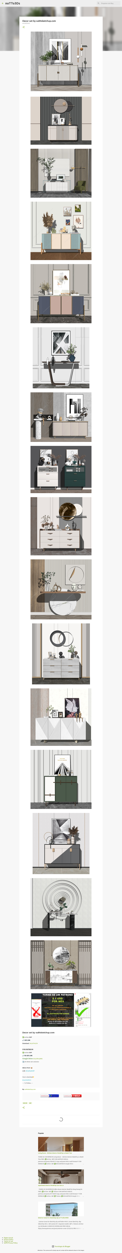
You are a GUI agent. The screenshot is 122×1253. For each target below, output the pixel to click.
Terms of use (8, 1241)
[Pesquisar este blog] (110, 3)
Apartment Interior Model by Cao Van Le (51, 1185)
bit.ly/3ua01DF (30, 1071)
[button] (23, 27)
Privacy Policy (8, 1239)
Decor (25, 1103)
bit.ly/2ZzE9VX (26, 1080)
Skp (30, 1103)
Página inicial (8, 1238)
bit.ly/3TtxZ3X (34, 1043)
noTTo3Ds (12, 3)
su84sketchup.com (30, 1089)
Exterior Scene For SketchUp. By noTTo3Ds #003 (53, 1218)
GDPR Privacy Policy (11, 1243)
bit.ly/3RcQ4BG (38, 1058)
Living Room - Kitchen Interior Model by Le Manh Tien (55, 1153)
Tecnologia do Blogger (61, 1246)
